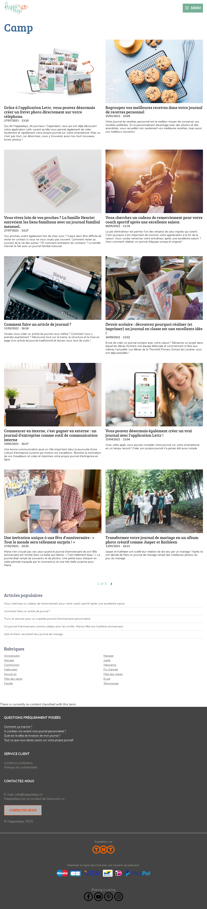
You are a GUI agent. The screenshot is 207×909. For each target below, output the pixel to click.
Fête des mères (113, 674)
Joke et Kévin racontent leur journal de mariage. (33, 634)
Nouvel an (10, 674)
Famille (8, 683)
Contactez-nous (22, 810)
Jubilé (107, 660)
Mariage (108, 655)
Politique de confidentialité (20, 767)
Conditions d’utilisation (18, 763)
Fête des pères (13, 679)
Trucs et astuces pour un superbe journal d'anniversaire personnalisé (47, 618)
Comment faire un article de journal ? (27, 611)
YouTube (98, 896)
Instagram (118, 896)
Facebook (88, 896)
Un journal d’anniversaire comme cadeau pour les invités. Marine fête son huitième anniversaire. (64, 626)
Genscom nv (55, 798)
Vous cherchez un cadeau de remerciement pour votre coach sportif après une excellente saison (64, 603)
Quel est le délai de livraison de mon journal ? (32, 735)
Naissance (110, 665)
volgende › (111, 584)
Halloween (10, 669)
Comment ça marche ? (18, 726)
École (107, 679)
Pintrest (108, 896)
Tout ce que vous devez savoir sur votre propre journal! (38, 740)
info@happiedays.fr (29, 794)
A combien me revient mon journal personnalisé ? (35, 731)
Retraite (9, 660)
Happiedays (16, 8)
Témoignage (111, 683)
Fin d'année (111, 669)
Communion (11, 665)
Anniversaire (12, 655)
